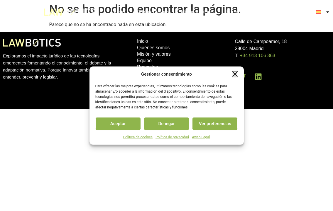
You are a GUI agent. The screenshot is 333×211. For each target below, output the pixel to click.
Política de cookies (138, 137)
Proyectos (263, 11)
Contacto (294, 11)
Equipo (233, 11)
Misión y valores (197, 11)
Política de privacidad (172, 137)
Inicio (119, 11)
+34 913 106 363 (257, 55)
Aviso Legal (201, 137)
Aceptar (118, 123)
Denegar (166, 123)
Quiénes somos (152, 11)
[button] (235, 74)
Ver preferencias (215, 123)
